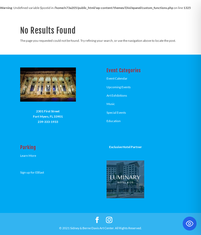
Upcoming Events (119, 87)
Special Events (116, 112)
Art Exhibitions (117, 95)
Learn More (28, 156)
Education (114, 121)
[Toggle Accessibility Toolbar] (189, 223)
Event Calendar (117, 78)
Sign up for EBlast (32, 172)
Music (111, 104)
